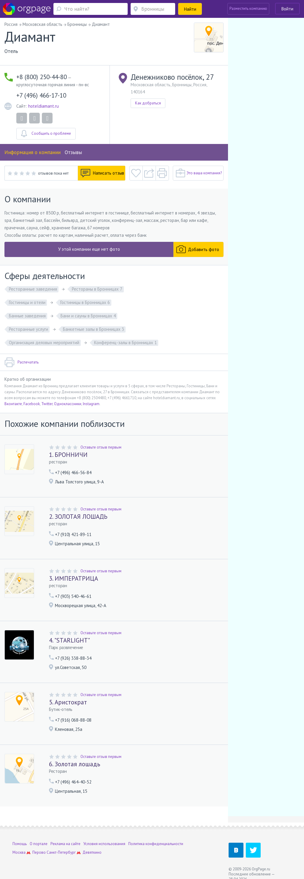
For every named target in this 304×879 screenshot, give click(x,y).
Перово (39, 852)
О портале (39, 843)
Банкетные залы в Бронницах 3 (93, 329)
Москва (19, 852)
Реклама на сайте (65, 843)
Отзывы (73, 152)
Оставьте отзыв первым (100, 447)
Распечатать (21, 362)
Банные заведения (27, 316)
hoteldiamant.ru (43, 106)
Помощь (19, 843)
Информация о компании (32, 152)
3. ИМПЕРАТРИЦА (73, 578)
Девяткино (92, 852)
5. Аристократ (68, 702)
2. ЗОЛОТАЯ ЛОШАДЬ (78, 517)
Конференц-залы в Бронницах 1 (125, 342)
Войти (287, 9)
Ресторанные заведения (33, 289)
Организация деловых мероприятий (44, 342)
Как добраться (148, 103)
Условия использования (104, 843)
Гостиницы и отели (27, 302)
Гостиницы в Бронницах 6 (85, 302)
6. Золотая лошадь (74, 764)
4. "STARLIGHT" (69, 640)
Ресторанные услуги (28, 329)
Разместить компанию (248, 8)
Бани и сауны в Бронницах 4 (88, 316)
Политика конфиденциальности (155, 843)
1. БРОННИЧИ (68, 455)
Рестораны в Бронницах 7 (97, 289)
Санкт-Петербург (61, 852)
